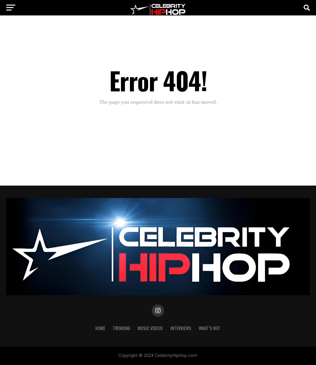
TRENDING (121, 328)
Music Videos (150, 328)
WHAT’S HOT (209, 328)
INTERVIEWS (180, 328)
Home (100, 328)
